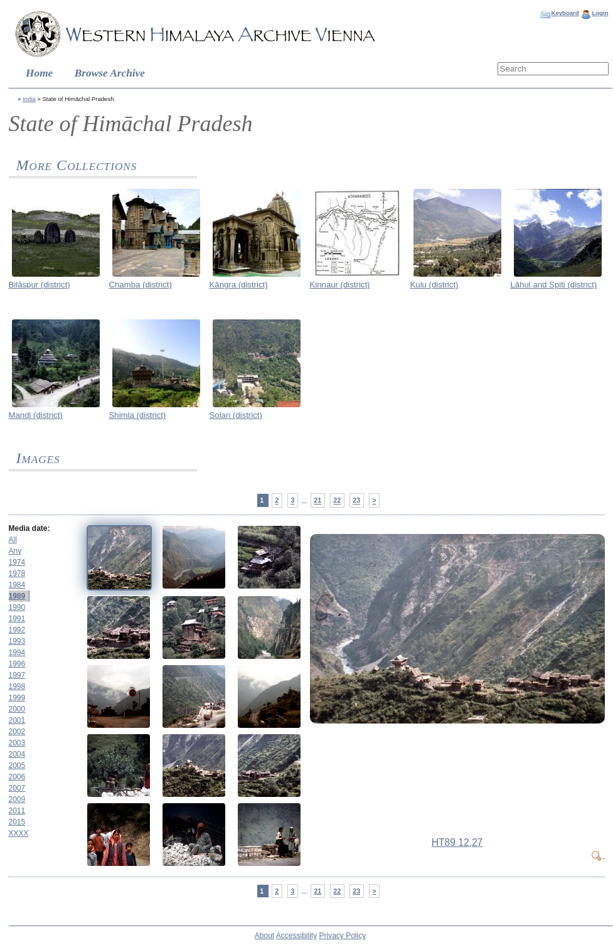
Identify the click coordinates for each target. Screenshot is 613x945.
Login (600, 12)
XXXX (19, 833)
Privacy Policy (342, 935)
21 (317, 501)
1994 (17, 652)
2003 (17, 743)
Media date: (29, 528)
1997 (17, 675)
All (13, 539)
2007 (17, 788)
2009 (17, 799)
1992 (17, 630)
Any (15, 551)
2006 (17, 776)
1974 (17, 562)
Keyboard (564, 12)
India (29, 98)
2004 (17, 754)
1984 (17, 584)
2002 (17, 731)
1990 (17, 607)
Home (39, 73)
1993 (17, 641)
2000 (17, 709)
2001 (17, 720)
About (264, 935)
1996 (17, 663)
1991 (17, 618)
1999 (17, 697)
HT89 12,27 (457, 842)
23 (356, 501)
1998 (17, 686)
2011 (17, 810)
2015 (17, 822)
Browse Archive (110, 73)
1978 (17, 573)
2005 (17, 765)
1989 (17, 596)
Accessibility (296, 935)
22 (337, 501)
